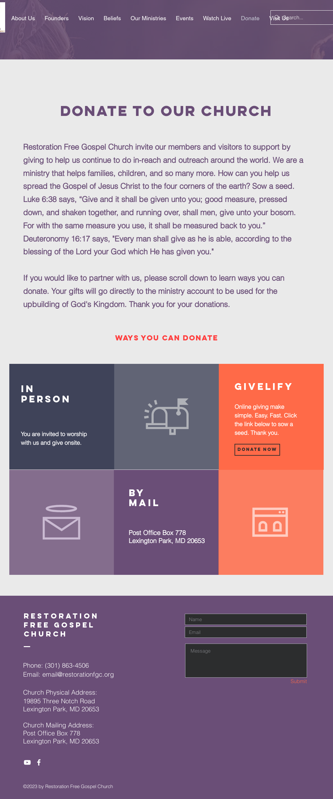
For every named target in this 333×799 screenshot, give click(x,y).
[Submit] (284, 681)
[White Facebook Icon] (39, 762)
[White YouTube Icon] (27, 762)
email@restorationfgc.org (78, 674)
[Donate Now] (257, 450)
